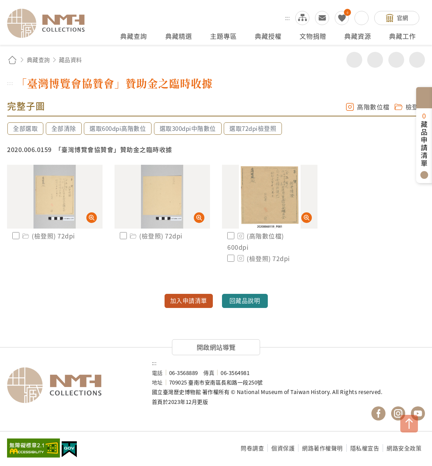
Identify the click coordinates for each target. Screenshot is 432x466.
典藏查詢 (38, 59)
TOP (409, 423)
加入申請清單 (188, 300)
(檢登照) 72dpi (48, 235)
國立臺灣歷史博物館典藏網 (50, 23)
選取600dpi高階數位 (118, 128)
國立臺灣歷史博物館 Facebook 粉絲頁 (378, 413)
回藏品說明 (244, 300)
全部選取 (25, 128)
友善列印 (375, 60)
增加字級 (396, 60)
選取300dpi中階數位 (188, 128)
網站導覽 (302, 18)
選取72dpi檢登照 (252, 128)
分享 (354, 60)
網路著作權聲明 (322, 448)
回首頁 (12, 60)
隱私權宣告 (364, 448)
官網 (402, 17)
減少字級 (417, 60)
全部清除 (63, 128)
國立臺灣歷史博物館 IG (398, 413)
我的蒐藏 (342, 18)
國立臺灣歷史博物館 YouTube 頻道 (418, 413)
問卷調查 (252, 448)
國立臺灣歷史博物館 (72, 385)
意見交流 (322, 18)
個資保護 (283, 448)
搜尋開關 (361, 18)
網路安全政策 (404, 448)
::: (287, 18)
